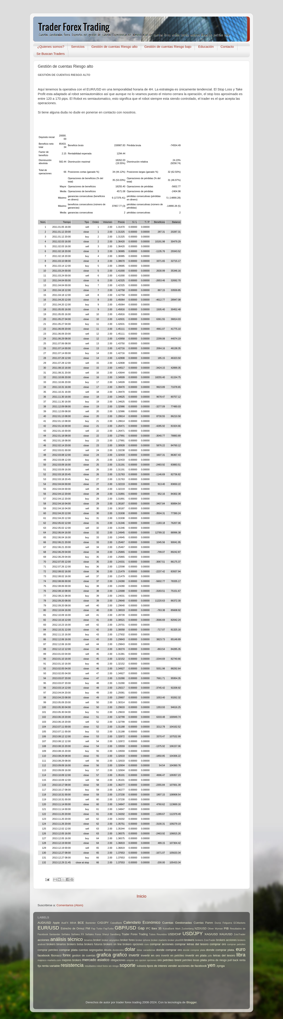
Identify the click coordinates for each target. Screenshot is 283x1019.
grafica (104, 955)
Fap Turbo (97, 928)
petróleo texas (190, 960)
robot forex (102, 966)
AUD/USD (44, 922)
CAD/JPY (103, 922)
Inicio (141, 896)
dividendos (118, 950)
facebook (44, 955)
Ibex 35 (156, 928)
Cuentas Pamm (203, 922)
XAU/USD (226, 934)
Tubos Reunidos (158, 934)
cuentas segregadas (91, 950)
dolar (130, 949)
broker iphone (143, 940)
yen (211, 965)
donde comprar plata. (220, 950)
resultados (90, 966)
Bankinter (91, 922)
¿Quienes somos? (50, 46)
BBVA (73, 922)
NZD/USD (201, 928)
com (146, 944)
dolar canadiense (146, 950)
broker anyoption (111, 940)
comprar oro (218, 944)
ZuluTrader (239, 934)
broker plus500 (176, 940)
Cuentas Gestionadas (177, 922)
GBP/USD (125, 928)
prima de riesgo (217, 960)
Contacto (227, 46)
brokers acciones (226, 940)
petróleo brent (172, 960)
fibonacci (56, 955)
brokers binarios (56, 944)
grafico (120, 955)
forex (67, 955)
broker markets (159, 940)
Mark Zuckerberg (184, 928)
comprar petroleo (236, 944)
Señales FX (77, 934)
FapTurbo (108, 928)
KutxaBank (168, 928)
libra (240, 955)
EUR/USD (48, 928)
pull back (233, 960)
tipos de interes (157, 965)
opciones (152, 960)
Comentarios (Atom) (70, 905)
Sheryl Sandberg (111, 934)
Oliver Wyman (215, 928)
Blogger (191, 1002)
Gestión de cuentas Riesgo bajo (167, 46)
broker (97, 940)
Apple (56, 922)
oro (159, 960)
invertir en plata (196, 955)
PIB (226, 928)
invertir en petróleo (172, 955)
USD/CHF (174, 934)
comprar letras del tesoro (191, 944)
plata (203, 960)
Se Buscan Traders (50, 54)
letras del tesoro (224, 955)
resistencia (72, 965)
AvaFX (64, 922)
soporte (127, 965)
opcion (142, 960)
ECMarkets (239, 922)
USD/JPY (192, 933)
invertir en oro (150, 955)
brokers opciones (133, 944)
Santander (54, 934)
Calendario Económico (141, 922)
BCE (81, 922)
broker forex (127, 940)
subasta (141, 965)
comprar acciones (162, 944)
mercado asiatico (95, 960)
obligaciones (118, 960)
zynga (221, 965)
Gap (141, 928)
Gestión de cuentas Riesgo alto (114, 46)
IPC (148, 928)
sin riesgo (114, 966)
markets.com (54, 960)
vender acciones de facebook (187, 965)
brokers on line (112, 944)
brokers (189, 940)
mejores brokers (71, 960)
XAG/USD (211, 934)
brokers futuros (93, 944)
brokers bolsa (75, 944)
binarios (88, 940)
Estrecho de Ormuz (73, 928)
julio (210, 955)
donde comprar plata (194, 950)
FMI (88, 928)
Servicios (77, 46)
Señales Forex (93, 934)
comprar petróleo (48, 950)
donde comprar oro (169, 950)
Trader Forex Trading (135, 934)
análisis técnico (66, 939)
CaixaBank (116, 922)
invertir (134, 955)
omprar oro (132, 960)
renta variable (51, 965)
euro (240, 949)
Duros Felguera (223, 922)
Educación (206, 46)
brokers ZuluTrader (205, 940)
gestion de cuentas (84, 955)
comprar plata (68, 950)
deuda (107, 950)
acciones (43, 940)
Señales (65, 934)
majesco (42, 960)
